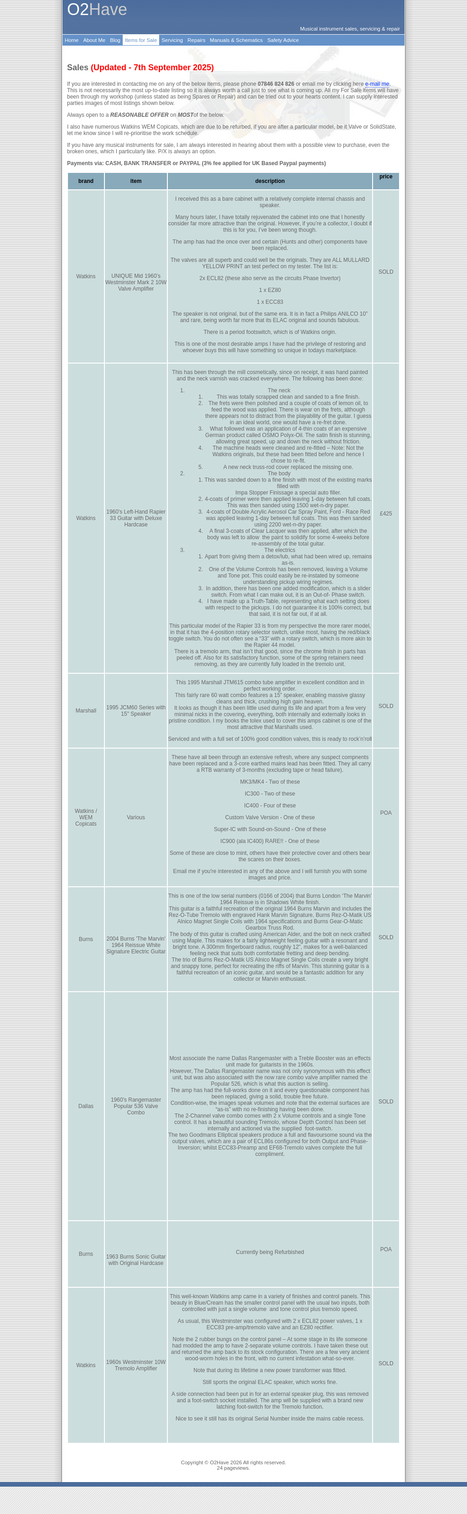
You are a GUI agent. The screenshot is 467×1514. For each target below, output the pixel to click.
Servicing (172, 40)
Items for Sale (141, 40)
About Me (94, 40)
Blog (115, 40)
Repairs (196, 40)
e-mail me (377, 84)
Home (71, 40)
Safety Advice (283, 40)
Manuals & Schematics (236, 40)
